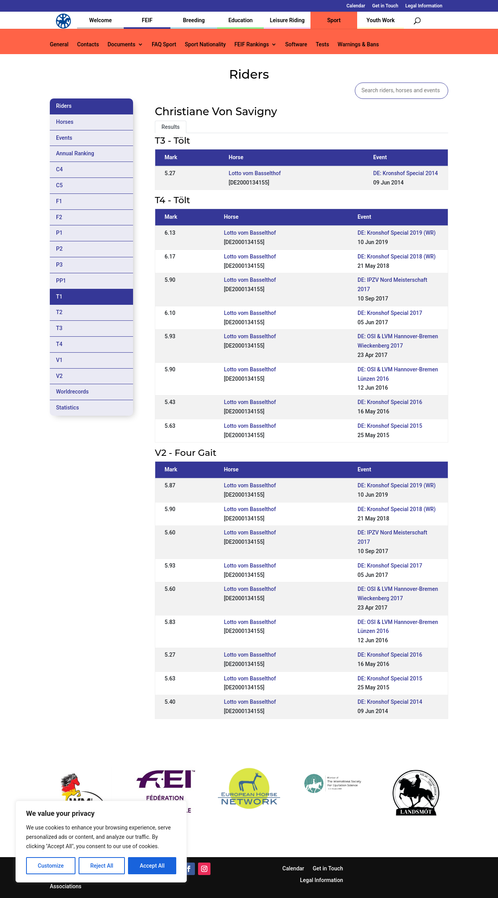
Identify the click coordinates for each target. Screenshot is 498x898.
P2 (59, 249)
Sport (333, 20)
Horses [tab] (65, 122)
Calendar (356, 6)
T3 (59, 328)
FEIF (147, 20)
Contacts (88, 44)
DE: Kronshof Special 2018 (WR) (397, 256)
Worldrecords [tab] (72, 391)
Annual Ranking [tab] (75, 153)
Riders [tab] (64, 106)
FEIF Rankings (251, 44)
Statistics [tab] (67, 407)
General (59, 44)
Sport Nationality (205, 44)
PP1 (61, 281)
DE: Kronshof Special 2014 (405, 173)
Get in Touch (385, 6)
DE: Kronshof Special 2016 (390, 402)
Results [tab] (170, 127)
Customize (51, 866)
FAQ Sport (164, 44)
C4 (59, 169)
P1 (59, 233)
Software (296, 44)
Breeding (194, 20)
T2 (59, 312)
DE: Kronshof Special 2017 (390, 313)
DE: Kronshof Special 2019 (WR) (397, 233)
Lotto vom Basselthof (255, 173)
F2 (59, 217)
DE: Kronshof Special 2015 (390, 426)
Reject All (101, 866)
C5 (59, 185)
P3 (59, 265)
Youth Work (380, 20)
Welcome (100, 20)
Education (240, 20)
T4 (59, 344)
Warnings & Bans (358, 44)
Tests (322, 44)
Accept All (152, 866)
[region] (101, 841)
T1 (59, 296)
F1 (59, 201)
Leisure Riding (287, 20)
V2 (59, 376)
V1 (59, 360)
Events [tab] (64, 138)
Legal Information (423, 6)
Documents (121, 44)
